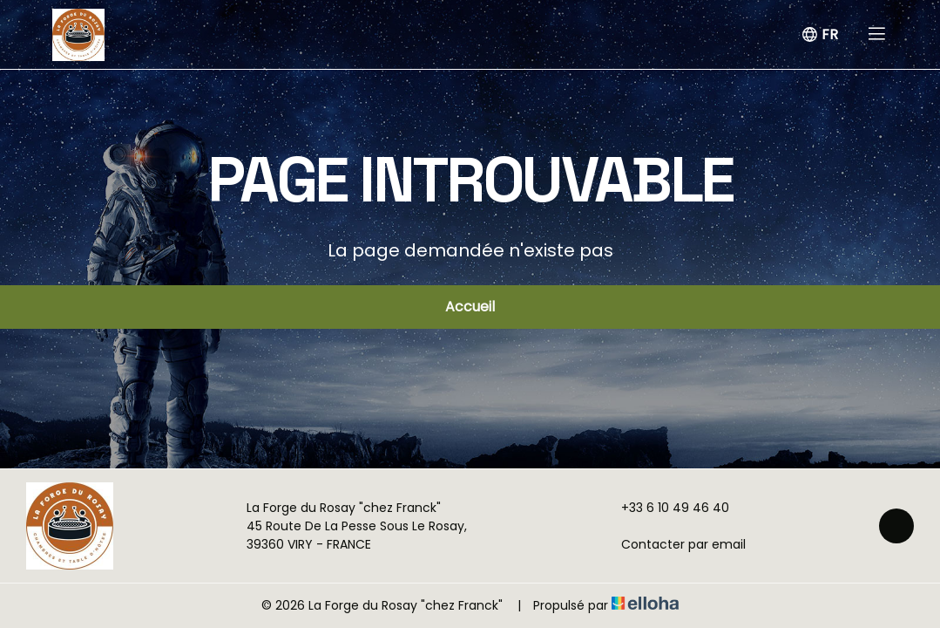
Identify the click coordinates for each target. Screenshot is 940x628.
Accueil (470, 307)
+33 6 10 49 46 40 (665, 507)
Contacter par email (673, 544)
